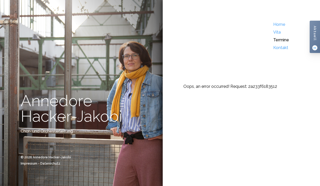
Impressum (29, 163)
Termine (281, 39)
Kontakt (280, 47)
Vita (277, 32)
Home (279, 24)
